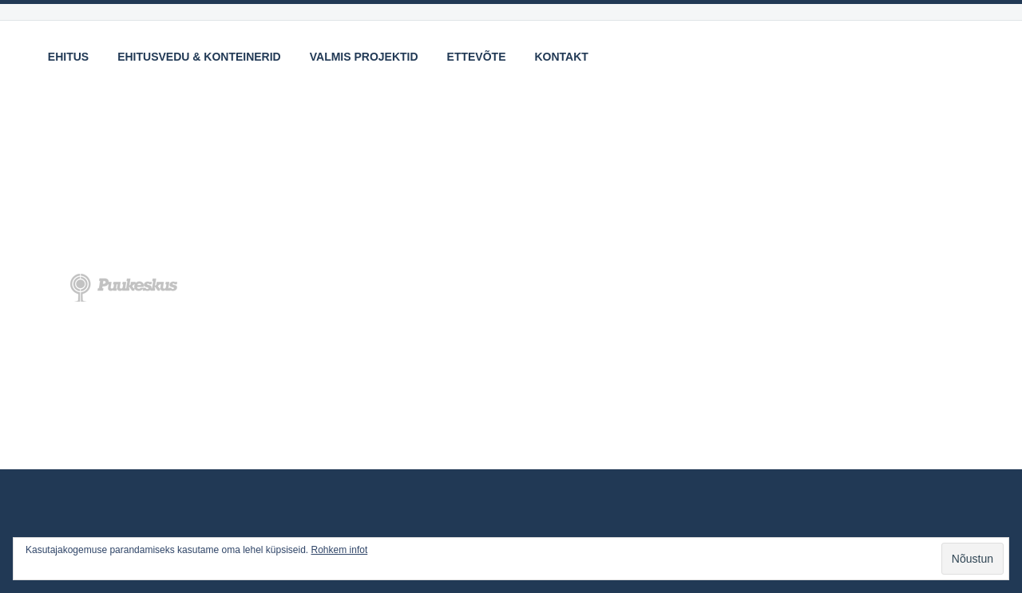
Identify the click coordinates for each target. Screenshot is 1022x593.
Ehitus (68, 56)
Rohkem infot (339, 549)
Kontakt (561, 56)
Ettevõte (476, 56)
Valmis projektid (364, 56)
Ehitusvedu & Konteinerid (199, 56)
